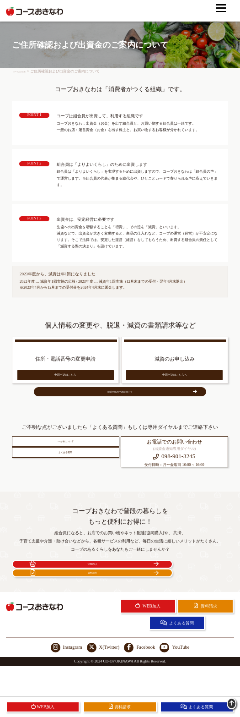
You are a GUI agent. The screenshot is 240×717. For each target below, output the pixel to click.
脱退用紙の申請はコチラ (134, 407)
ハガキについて (65, 465)
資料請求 (175, 598)
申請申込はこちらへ (174, 381)
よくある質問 (65, 487)
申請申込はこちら (65, 381)
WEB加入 (65, 598)
